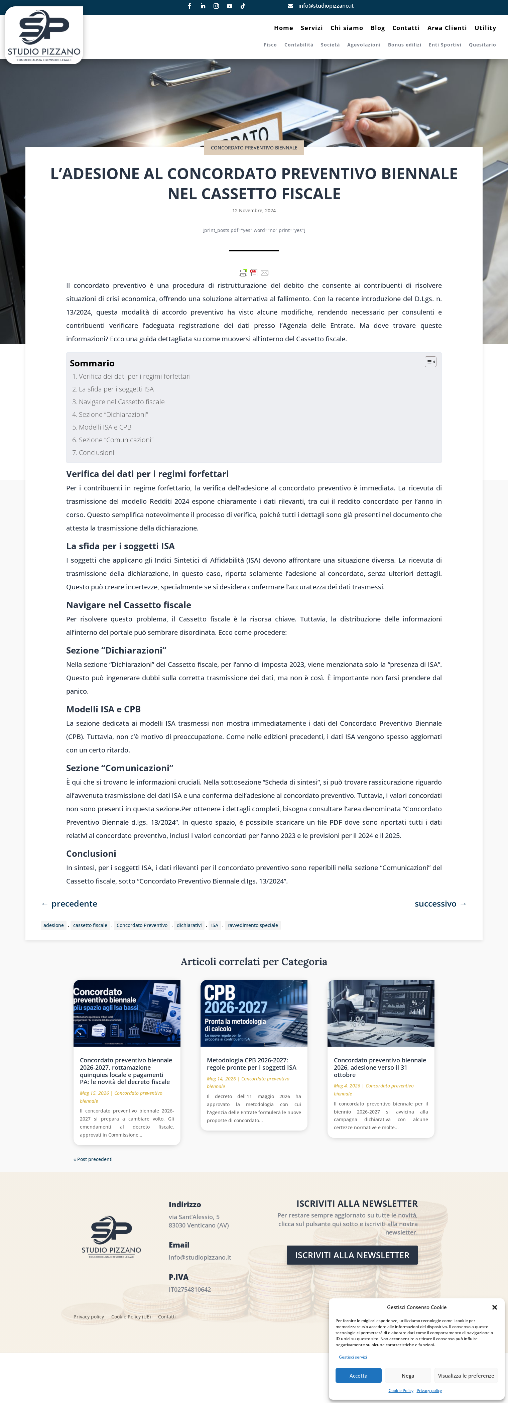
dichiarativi (189, 925)
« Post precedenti (93, 1159)
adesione (53, 925)
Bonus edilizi (404, 45)
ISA (214, 925)
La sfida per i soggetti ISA (116, 388)
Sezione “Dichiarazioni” (113, 414)
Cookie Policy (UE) (131, 1317)
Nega (408, 1375)
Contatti (406, 28)
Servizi (312, 28)
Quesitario (482, 45)
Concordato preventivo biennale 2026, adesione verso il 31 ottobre (380, 1067)
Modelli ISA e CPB (105, 427)
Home (283, 28)
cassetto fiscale (90, 925)
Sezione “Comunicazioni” (116, 439)
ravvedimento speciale (253, 925)
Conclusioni (96, 452)
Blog (378, 28)
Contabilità (298, 45)
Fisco (270, 45)
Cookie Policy (401, 1390)
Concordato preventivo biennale (254, 147)
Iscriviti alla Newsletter (352, 1255)
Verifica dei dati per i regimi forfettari (135, 376)
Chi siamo (347, 28)
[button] (494, 1307)
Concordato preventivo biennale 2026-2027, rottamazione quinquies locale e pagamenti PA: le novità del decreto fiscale (126, 1071)
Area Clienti (447, 28)
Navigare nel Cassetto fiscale (122, 401)
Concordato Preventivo (142, 925)
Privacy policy (429, 1390)
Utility (485, 28)
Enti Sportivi (445, 45)
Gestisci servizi (353, 1357)
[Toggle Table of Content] (427, 361)
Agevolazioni (364, 45)
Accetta (359, 1375)
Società (330, 45)
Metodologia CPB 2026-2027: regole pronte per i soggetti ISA (251, 1063)
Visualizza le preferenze (466, 1375)
